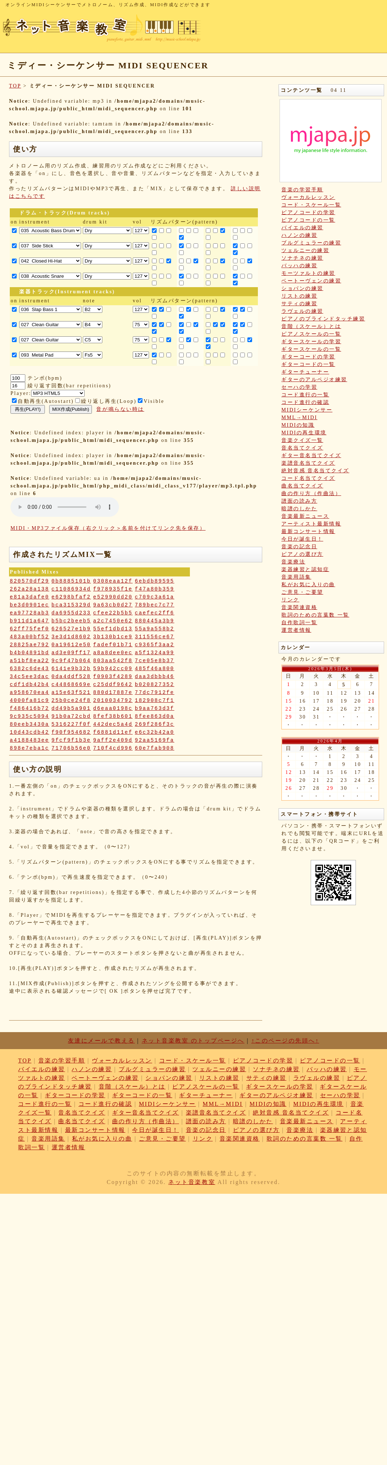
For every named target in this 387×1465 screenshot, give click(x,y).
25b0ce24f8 (71, 700)
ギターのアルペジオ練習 (314, 379)
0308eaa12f (113, 581)
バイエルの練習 (302, 227)
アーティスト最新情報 (311, 524)
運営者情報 (296, 630)
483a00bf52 (29, 637)
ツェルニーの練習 (305, 250)
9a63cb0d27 (113, 605)
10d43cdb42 (29, 732)
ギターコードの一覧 (308, 364)
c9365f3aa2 (154, 645)
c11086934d (71, 589)
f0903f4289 (113, 677)
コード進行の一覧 (305, 394)
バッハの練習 (299, 265)
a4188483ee (29, 740)
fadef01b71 (113, 645)
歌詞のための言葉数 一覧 (315, 615)
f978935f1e (113, 589)
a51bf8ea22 (29, 661)
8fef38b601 (113, 716)
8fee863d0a (154, 716)
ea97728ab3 (29, 613)
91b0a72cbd (71, 716)
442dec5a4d (113, 724)
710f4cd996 (113, 748)
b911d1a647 (29, 621)
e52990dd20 (113, 597)
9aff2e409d (113, 740)
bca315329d (71, 605)
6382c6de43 (29, 669)
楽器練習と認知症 (305, 569)
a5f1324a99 (154, 653)
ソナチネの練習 (302, 258)
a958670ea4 (29, 692)
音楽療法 (293, 562)
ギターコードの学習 (308, 356)
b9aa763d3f (154, 708)
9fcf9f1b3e (71, 740)
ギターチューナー (305, 372)
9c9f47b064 (71, 661)
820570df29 (29, 581)
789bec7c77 (154, 605)
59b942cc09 (113, 669)
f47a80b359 (154, 589)
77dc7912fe (154, 692)
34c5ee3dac (29, 677)
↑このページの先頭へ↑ (285, 1041)
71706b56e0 (71, 748)
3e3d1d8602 (71, 637)
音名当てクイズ (302, 448)
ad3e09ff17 (71, 653)
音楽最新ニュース (305, 516)
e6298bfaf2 (71, 597)
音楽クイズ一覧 (302, 440)
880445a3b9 (154, 621)
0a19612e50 (71, 645)
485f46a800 (154, 669)
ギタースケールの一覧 (311, 349)
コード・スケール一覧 (311, 205)
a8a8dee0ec (113, 653)
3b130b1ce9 (113, 637)
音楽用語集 (296, 577)
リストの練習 (299, 296)
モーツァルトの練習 (308, 273)
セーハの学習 (299, 387)
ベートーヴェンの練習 (311, 281)
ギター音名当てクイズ (311, 455)
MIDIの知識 (298, 425)
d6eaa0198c (113, 708)
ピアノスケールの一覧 (311, 334)
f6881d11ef (113, 732)
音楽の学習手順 (302, 189)
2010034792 (113, 700)
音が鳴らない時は (120, 409)
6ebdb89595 (154, 581)
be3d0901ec (29, 605)
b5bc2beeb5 (71, 621)
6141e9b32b (71, 669)
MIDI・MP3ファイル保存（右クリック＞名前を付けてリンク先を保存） (107, 528)
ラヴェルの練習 (302, 311)
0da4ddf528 (71, 677)
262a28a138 (29, 589)
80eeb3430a (29, 724)
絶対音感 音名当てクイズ (315, 470)
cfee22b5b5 (113, 613)
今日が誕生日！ (302, 539)
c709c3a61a (154, 597)
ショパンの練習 (302, 288)
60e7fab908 (154, 748)
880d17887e (113, 692)
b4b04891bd (29, 653)
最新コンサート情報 (308, 531)
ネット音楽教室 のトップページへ (193, 1041)
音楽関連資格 (299, 607)
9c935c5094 (29, 716)
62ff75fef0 (29, 629)
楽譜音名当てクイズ (308, 463)
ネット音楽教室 (191, 1182)
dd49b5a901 (71, 708)
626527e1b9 (71, 629)
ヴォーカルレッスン (308, 197)
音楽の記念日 (299, 546)
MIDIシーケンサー (306, 410)
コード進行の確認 (305, 402)
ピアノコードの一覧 (308, 220)
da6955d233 (71, 613)
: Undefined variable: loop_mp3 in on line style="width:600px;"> (64, 507)
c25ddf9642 (113, 684)
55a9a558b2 (154, 629)
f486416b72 (29, 708)
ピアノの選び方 (302, 554)
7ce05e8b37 (154, 661)
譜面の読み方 (299, 501)
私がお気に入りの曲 (308, 584)
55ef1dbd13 (113, 629)
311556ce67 (154, 637)
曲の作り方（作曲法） (311, 493)
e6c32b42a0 (154, 732)
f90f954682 (71, 732)
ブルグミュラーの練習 (311, 243)
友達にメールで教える (101, 1041)
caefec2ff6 (154, 613)
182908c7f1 (154, 700)
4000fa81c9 (29, 700)
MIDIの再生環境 (304, 432)
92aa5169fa (154, 740)
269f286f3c (154, 724)
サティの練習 (299, 303)
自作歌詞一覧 (299, 622)
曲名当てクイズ (302, 486)
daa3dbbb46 (154, 677)
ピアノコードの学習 (308, 212)
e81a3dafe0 (29, 597)
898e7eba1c (29, 748)
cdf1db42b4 (29, 684)
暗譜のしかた (299, 508)
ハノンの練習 (299, 235)
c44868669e (71, 684)
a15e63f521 (71, 692)
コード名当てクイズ (308, 478)
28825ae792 (29, 645)
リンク (290, 599)
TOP (15, 86)
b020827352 (154, 684)
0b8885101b (71, 581)
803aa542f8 (113, 661)
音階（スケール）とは (311, 326)
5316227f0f (71, 724)
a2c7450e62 (113, 621)
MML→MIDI (299, 417)
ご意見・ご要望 (302, 592)
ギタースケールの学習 (311, 341)
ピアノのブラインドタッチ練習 (323, 318)
